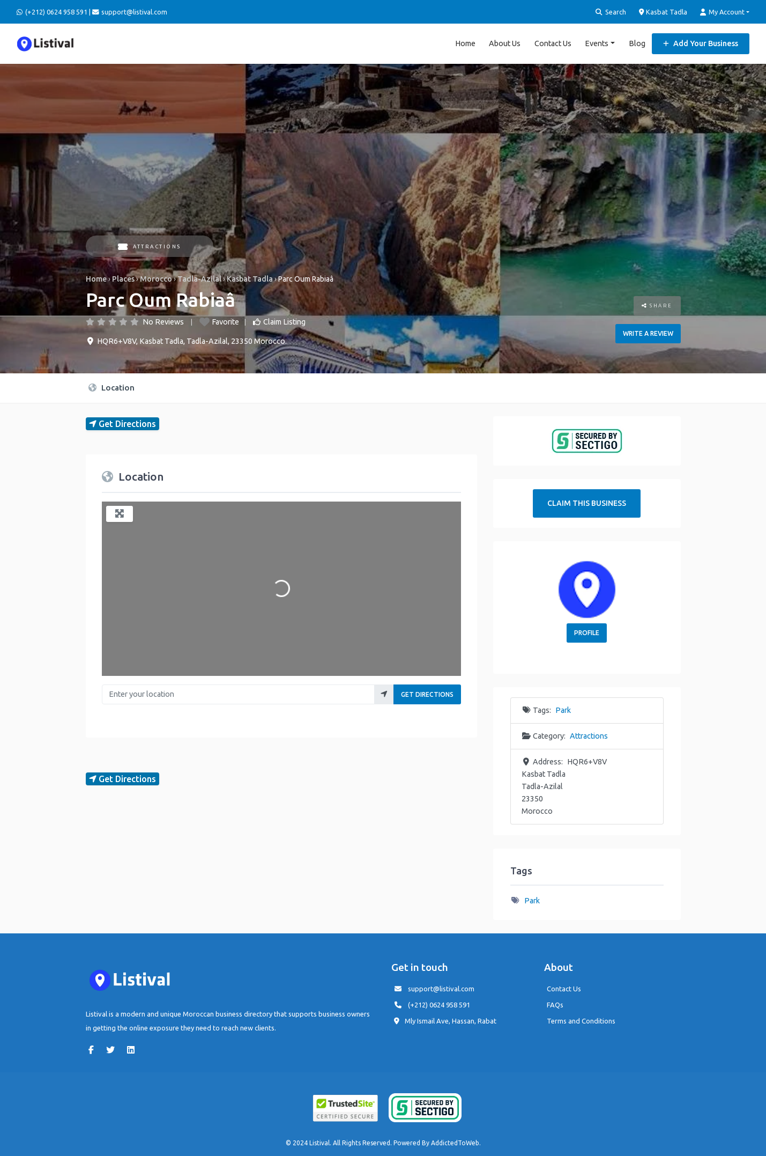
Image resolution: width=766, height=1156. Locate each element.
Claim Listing (284, 321)
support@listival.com (441, 988)
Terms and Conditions (581, 1020)
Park (563, 709)
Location (111, 386)
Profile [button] (586, 632)
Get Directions (427, 693)
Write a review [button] (648, 332)
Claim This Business (586, 502)
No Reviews (163, 321)
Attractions (149, 246)
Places (123, 278)
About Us (504, 43)
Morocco (156, 278)
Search (611, 12)
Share (657, 305)
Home (465, 43)
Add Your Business (700, 43)
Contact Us (552, 43)
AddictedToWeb (455, 1142)
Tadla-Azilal (199, 278)
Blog (637, 43)
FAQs (555, 1004)
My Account (722, 12)
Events (596, 43)
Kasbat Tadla (663, 12)
